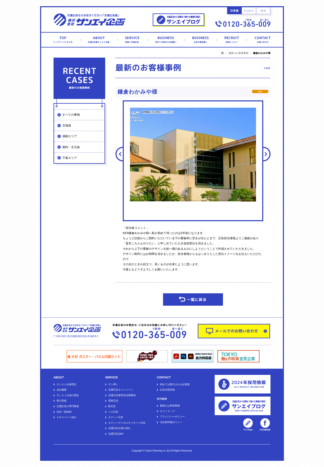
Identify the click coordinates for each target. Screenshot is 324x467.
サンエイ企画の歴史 (68, 395)
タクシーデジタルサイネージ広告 (126, 422)
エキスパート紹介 (66, 417)
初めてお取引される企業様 (175, 384)
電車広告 (113, 400)
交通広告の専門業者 (68, 406)
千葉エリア (69, 157)
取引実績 (62, 400)
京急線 (66, 125)
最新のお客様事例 (170, 405)
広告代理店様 (167, 389)
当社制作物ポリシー (171, 422)
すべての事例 (71, 114)
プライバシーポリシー (172, 416)
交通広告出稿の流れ (119, 428)
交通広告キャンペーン (120, 389)
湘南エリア (69, 136)
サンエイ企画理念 (66, 384)
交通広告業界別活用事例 (122, 395)
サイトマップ (167, 411)
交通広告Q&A (115, 433)
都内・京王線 (71, 147)
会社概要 (62, 389)
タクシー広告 (115, 417)
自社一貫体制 (64, 411)
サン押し (113, 384)
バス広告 (113, 411)
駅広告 (112, 406)
